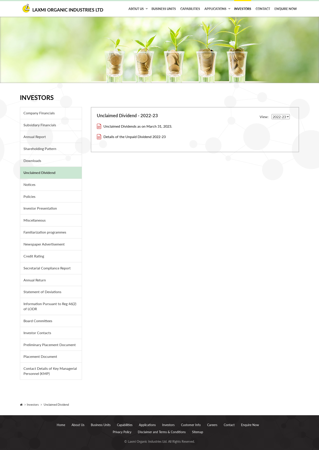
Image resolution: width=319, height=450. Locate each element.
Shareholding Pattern (39, 148)
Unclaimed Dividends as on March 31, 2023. (137, 126)
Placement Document (40, 356)
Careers (212, 421)
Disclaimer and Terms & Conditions (162, 428)
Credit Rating (33, 256)
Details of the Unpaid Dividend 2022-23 (134, 136)
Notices (29, 184)
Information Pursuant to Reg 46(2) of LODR (49, 306)
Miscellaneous (34, 220)
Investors (242, 9)
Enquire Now (285, 9)
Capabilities (190, 9)
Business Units (164, 9)
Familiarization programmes (44, 232)
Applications (215, 9)
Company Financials (39, 113)
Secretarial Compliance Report (47, 268)
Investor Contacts (37, 333)
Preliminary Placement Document (49, 345)
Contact (263, 9)
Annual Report (34, 136)
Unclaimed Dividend (39, 172)
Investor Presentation (40, 208)
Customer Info (191, 421)
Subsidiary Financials (39, 125)
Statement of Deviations (42, 292)
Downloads (32, 160)
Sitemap (197, 428)
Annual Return (34, 280)
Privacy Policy (122, 428)
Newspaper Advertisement (44, 244)
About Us (136, 9)
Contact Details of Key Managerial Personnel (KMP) (50, 371)
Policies (29, 196)
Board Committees (37, 321)
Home (61, 421)
